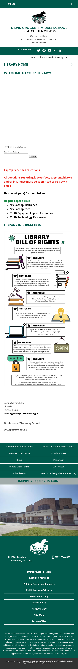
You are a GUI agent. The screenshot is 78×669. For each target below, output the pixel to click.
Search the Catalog (11, 152)
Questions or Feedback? (31, 661)
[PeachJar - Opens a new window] (58, 460)
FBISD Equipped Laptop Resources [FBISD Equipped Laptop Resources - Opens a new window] (31, 213)
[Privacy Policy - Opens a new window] (39, 609)
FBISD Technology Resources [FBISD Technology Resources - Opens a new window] (27, 217)
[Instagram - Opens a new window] (55, 51)
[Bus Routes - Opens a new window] (58, 466)
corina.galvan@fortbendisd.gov (21, 413)
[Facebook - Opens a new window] (44, 51)
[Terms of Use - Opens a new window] (39, 621)
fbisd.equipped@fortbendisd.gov (25, 193)
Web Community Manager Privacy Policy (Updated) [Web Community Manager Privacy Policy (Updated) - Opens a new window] (56, 661)
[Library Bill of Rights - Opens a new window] (38, 385)
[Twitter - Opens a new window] (39, 50)
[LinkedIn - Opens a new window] (60, 50)
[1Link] (19, 460)
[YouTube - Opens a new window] (49, 51)
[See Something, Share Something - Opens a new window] (58, 473)
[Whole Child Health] (19, 466)
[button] (8, 4)
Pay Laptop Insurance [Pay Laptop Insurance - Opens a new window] (23, 205)
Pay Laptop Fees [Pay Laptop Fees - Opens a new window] (19, 209)
